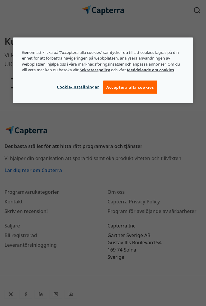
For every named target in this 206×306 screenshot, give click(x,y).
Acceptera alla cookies (130, 87)
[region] (103, 70)
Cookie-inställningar (78, 86)
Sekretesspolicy (95, 70)
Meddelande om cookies (150, 70)
